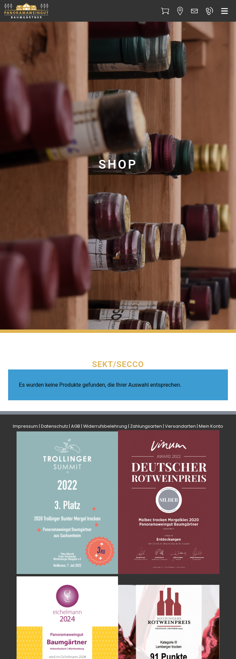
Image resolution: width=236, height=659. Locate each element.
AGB (75, 426)
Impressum (25, 426)
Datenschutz (54, 426)
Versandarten (180, 426)
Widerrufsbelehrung (105, 426)
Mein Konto (211, 426)
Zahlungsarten (146, 426)
